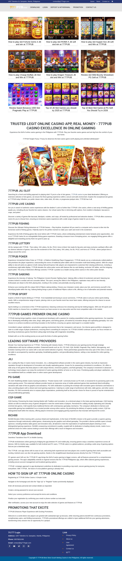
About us (69, 539)
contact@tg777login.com (22, 543)
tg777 (68, 552)
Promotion (78, 7)
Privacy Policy (71, 535)
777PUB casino (76, 194)
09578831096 (19, 539)
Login (45, 7)
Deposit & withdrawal (60, 7)
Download (35, 7)
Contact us (91, 7)
